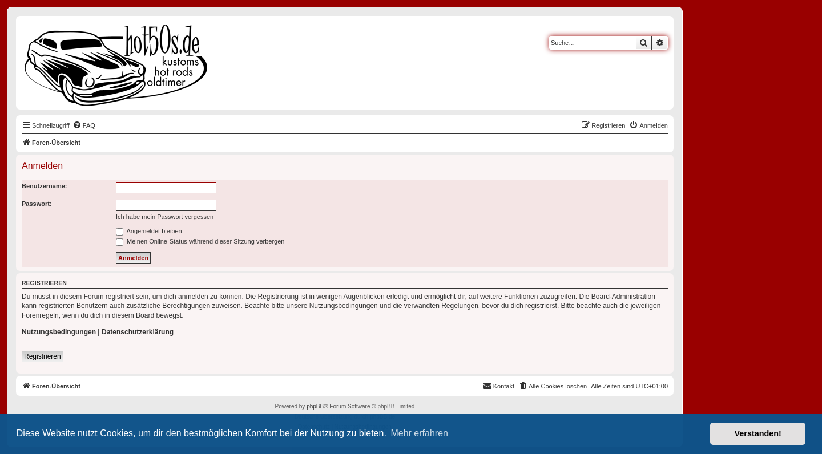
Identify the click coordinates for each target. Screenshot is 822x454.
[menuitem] (83, 125)
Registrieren (42, 356)
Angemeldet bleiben (149, 231)
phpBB (315, 406)
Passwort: (37, 203)
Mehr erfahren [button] (419, 433)
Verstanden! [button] (758, 433)
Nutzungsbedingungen (59, 332)
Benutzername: (44, 186)
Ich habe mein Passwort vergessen (164, 216)
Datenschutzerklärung (138, 332)
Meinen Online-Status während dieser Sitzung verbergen (200, 241)
